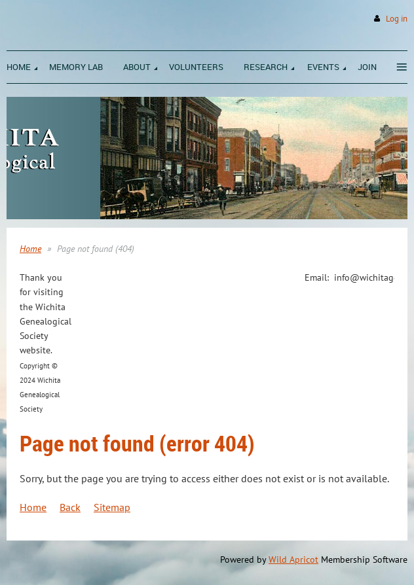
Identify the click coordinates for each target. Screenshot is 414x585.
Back (70, 507)
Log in (396, 18)
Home (30, 249)
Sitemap (112, 507)
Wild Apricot (293, 559)
